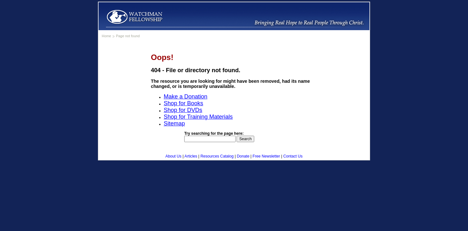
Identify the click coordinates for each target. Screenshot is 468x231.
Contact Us (293, 156)
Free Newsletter (266, 156)
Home (106, 36)
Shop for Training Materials (198, 117)
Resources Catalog (216, 156)
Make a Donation (185, 96)
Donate (243, 156)
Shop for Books (183, 103)
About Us (173, 156)
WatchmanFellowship (134, 17)
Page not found (128, 36)
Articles (191, 156)
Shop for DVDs (183, 110)
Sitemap (174, 123)
